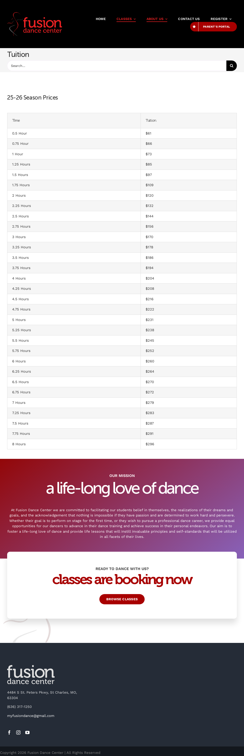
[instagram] (18, 732)
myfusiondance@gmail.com (30, 716)
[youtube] (27, 732)
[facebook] (9, 732)
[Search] (231, 65)
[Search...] (116, 65)
